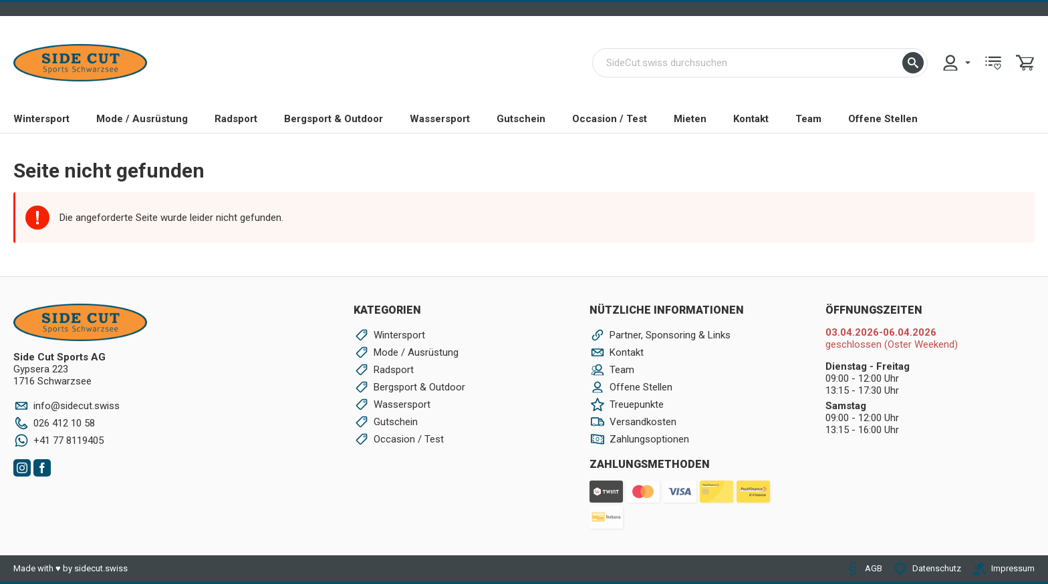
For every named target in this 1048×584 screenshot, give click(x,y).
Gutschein (521, 119)
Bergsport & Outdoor (333, 119)
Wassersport (440, 119)
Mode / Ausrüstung (142, 119)
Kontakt (751, 119)
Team (808, 119)
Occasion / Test (609, 119)
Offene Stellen (883, 119)
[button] (913, 62)
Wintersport (41, 119)
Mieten (690, 119)
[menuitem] (955, 62)
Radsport (236, 119)
